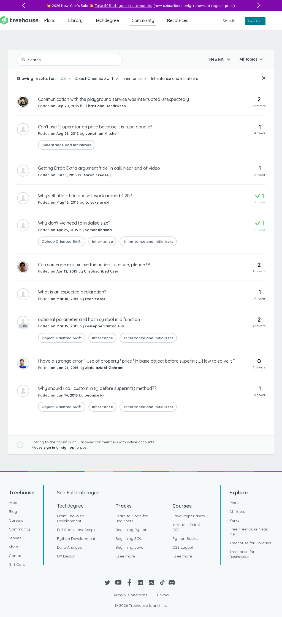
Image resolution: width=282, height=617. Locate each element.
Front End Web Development (70, 518)
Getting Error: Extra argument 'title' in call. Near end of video (99, 168)
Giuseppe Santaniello (104, 326)
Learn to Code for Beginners (131, 518)
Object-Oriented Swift (93, 78)
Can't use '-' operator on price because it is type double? (95, 127)
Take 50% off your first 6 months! (123, 5)
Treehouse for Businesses (241, 554)
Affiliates (237, 511)
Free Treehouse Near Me (248, 532)
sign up (67, 447)
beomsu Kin (95, 395)
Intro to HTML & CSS (186, 527)
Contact (16, 555)
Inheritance (132, 78)
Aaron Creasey (97, 175)
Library (75, 20)
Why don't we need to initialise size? (74, 223)
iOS (63, 78)
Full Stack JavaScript (76, 529)
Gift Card (17, 564)
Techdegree (107, 20)
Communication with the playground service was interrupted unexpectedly (113, 99)
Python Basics (185, 538)
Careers (16, 520)
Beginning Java (129, 547)
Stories (15, 537)
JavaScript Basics (188, 515)
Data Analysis (69, 547)
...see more (125, 556)
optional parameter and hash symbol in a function (89, 319)
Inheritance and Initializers (174, 78)
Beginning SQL (128, 538)
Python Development (76, 538)
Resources (177, 20)
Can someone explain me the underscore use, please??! (94, 264)
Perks (234, 520)
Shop (13, 546)
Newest (217, 59)
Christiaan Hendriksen (106, 106)
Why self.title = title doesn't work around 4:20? (85, 195)
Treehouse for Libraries (250, 542)
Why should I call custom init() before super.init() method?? (97, 388)
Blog (13, 511)
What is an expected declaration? (72, 292)
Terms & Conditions (129, 594)
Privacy (163, 594)
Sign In (229, 20)
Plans (49, 20)
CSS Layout (182, 547)
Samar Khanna (98, 230)
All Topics (248, 59)
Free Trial (255, 21)
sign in (49, 447)
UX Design (66, 556)
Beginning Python (131, 529)
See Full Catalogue (78, 492)
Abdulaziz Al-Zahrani (104, 367)
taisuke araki (97, 202)
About (14, 502)
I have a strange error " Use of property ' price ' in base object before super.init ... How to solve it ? (136, 361)
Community (143, 20)
